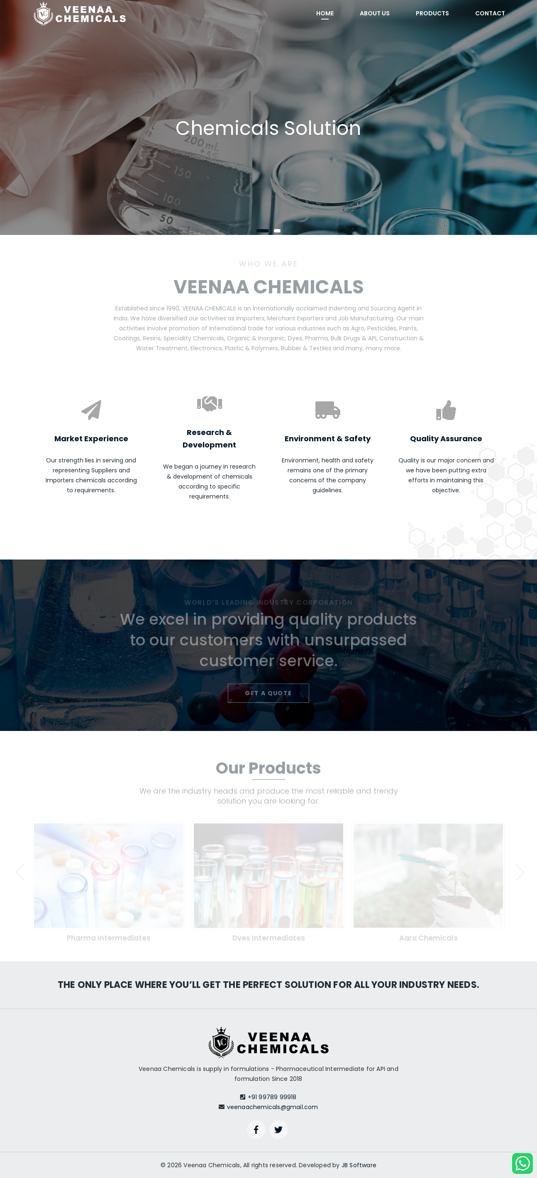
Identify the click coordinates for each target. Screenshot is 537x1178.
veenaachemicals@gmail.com (272, 1107)
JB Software (359, 1165)
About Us (375, 13)
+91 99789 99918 (272, 1097)
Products (432, 13)
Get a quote (268, 696)
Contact (490, 13)
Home (325, 13)
